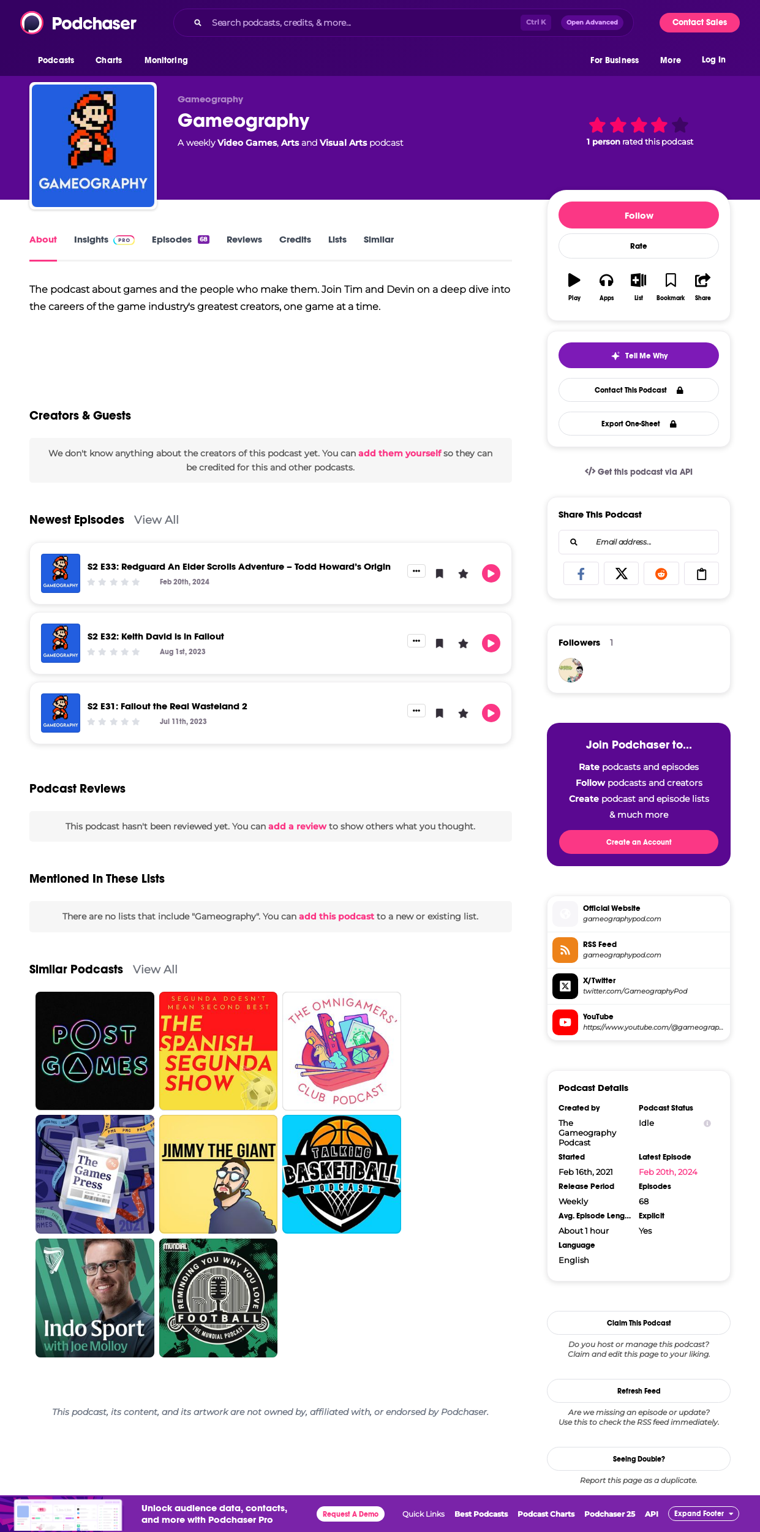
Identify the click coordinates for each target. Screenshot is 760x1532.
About (43, 239)
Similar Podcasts (76, 998)
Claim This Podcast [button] (639, 1323)
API (651, 1514)
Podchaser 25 (609, 1514)
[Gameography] (93, 146)
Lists (337, 239)
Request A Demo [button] (350, 1514)
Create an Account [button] (639, 842)
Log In (714, 60)
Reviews (244, 239)
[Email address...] (639, 542)
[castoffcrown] (571, 670)
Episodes (180, 239)
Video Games (247, 142)
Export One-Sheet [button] (639, 424)
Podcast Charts (545, 1514)
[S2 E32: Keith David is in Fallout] (60, 672)
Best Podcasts (481, 1514)
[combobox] (403, 23)
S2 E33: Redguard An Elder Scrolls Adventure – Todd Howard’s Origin (239, 596)
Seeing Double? (639, 1459)
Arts (290, 142)
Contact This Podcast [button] (639, 390)
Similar (379, 239)
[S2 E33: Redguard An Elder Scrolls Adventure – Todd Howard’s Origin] (60, 602)
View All (156, 549)
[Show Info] (707, 1123)
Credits (295, 239)
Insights (104, 239)
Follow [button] (639, 215)
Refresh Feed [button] (639, 1391)
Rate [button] (638, 246)
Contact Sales (699, 22)
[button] (59, 60)
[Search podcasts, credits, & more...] (364, 22)
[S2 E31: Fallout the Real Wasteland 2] (60, 742)
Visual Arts (343, 142)
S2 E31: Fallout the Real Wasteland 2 (167, 735)
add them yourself (399, 483)
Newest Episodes (76, 549)
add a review (297, 855)
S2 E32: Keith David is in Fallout (156, 665)
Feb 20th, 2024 (668, 1172)
